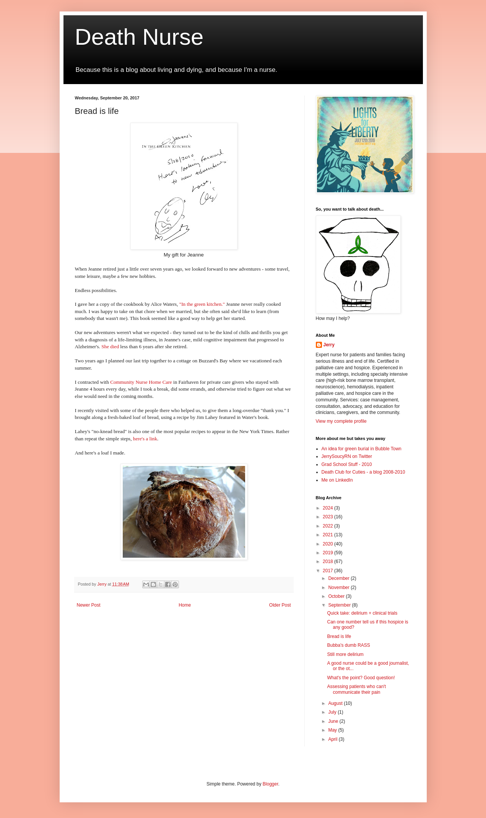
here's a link (145, 438)
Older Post (280, 605)
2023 (328, 516)
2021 (328, 534)
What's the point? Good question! (361, 677)
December (339, 578)
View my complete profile (341, 421)
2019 (328, 552)
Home (185, 605)
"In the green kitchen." (202, 304)
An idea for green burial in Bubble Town (361, 448)
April (333, 739)
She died (110, 346)
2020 (328, 544)
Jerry (329, 344)
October (337, 596)
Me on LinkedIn (337, 480)
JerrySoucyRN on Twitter (347, 456)
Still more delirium (345, 654)
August (336, 703)
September (340, 605)
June (333, 721)
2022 (328, 526)
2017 (328, 570)
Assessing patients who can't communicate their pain (356, 689)
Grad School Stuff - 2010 (347, 464)
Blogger (270, 784)
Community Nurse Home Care (141, 382)
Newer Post (89, 605)
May (333, 730)
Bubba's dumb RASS (348, 645)
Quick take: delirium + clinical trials (362, 613)
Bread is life (339, 636)
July (333, 712)
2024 (328, 508)
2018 (328, 561)
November (339, 587)
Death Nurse (139, 37)
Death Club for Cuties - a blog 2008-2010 (363, 472)
